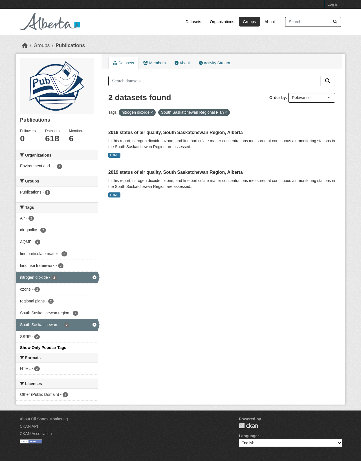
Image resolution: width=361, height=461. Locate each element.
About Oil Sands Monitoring (44, 419)
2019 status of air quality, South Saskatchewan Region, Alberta (175, 172)
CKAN (248, 426)
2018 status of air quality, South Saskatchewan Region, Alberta (175, 132)
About (270, 21)
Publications (70, 45)
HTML (114, 155)
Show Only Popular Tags (43, 347)
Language (248, 436)
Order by (277, 97)
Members (154, 63)
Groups (249, 21)
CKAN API (29, 426)
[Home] (25, 45)
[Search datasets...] (313, 22)
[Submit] (335, 22)
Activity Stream (214, 63)
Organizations (222, 21)
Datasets (193, 21)
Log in (332, 4)
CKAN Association (36, 433)
